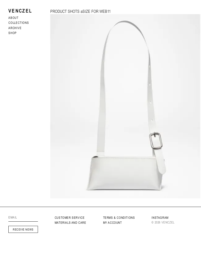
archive (15, 28)
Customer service (70, 218)
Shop (12, 33)
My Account (112, 223)
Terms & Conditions (119, 218)
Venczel (20, 10)
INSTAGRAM (160, 218)
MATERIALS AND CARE (70, 223)
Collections (18, 23)
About (13, 18)
